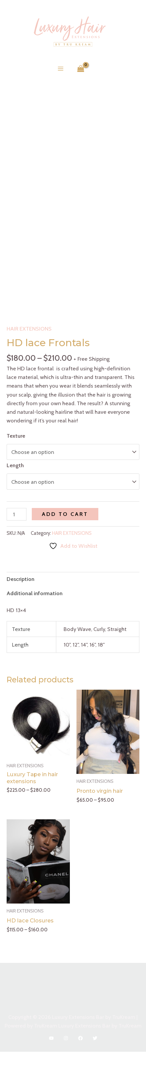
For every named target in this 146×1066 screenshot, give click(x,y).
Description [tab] (20, 593)
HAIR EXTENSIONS (29, 343)
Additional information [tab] (35, 607)
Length (15, 479)
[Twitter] (95, 1052)
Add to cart (65, 528)
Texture (16, 450)
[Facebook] (80, 1052)
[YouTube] (51, 1052)
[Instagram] (66, 1052)
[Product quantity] (16, 528)
